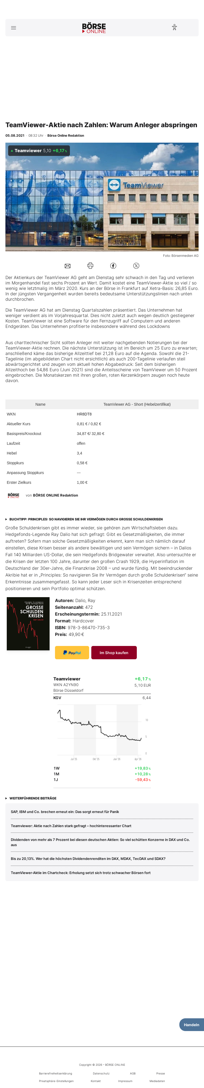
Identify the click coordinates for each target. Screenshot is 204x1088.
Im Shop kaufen (114, 652)
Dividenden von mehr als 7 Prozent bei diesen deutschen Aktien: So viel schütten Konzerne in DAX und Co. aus (100, 842)
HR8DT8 (84, 414)
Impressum (125, 1081)
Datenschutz (101, 1073)
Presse (160, 1073)
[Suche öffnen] (191, 28)
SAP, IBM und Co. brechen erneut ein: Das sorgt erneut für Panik (65, 811)
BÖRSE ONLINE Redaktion (55, 495)
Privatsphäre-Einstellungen (56, 1081)
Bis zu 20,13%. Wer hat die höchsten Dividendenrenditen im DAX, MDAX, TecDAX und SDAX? (88, 858)
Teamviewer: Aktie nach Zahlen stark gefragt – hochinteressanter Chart (71, 826)
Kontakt (96, 1081)
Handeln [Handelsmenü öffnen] (191, 1024)
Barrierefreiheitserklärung (55, 1073)
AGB (132, 1073)
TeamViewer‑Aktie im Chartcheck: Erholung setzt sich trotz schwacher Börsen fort (81, 873)
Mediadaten (157, 1081)
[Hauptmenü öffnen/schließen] (13, 28)
